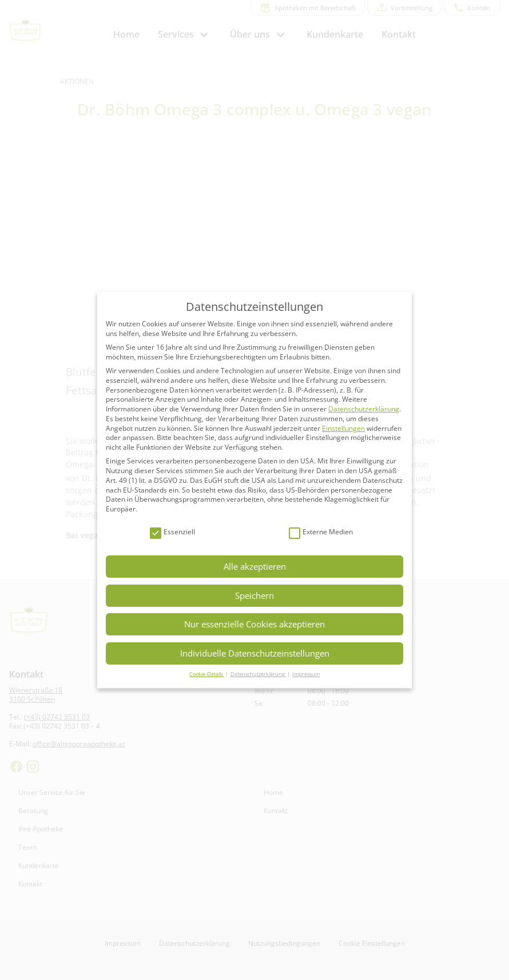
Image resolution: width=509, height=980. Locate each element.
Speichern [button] (254, 595)
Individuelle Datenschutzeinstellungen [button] (254, 653)
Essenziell (172, 532)
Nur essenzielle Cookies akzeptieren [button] (254, 624)
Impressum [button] (306, 674)
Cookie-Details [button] (206, 674)
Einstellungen (343, 428)
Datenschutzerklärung (363, 409)
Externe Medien (321, 532)
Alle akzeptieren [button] (255, 566)
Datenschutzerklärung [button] (258, 674)
